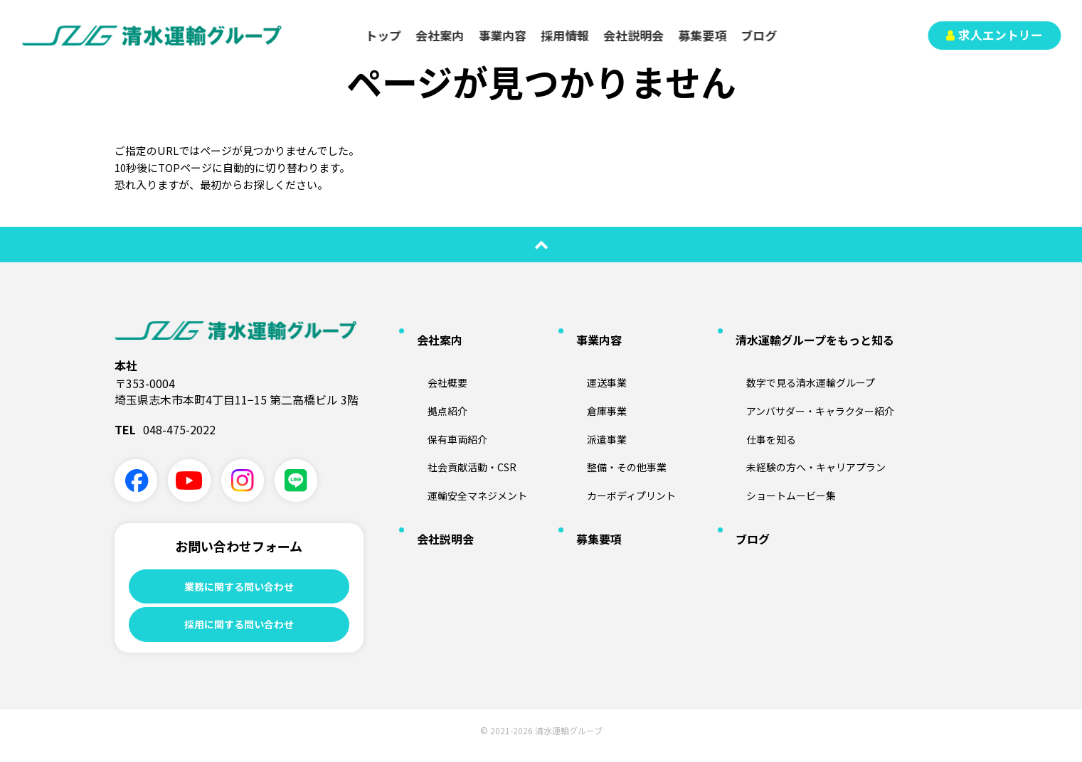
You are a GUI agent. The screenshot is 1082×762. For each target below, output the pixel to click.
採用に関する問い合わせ (239, 630)
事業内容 (503, 35)
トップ (384, 35)
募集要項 (703, 35)
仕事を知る (756, 404)
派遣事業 (592, 404)
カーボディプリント (620, 450)
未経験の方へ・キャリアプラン (808, 428)
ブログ (759, 35)
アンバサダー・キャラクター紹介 (813, 382)
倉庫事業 (592, 382)
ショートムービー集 (779, 450)
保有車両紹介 (444, 404)
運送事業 (592, 359)
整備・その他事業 (614, 428)
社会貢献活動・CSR (460, 428)
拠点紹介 (432, 382)
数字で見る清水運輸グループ (802, 359)
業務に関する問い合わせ (239, 587)
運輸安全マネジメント (467, 450)
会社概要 (432, 359)
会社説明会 (634, 35)
